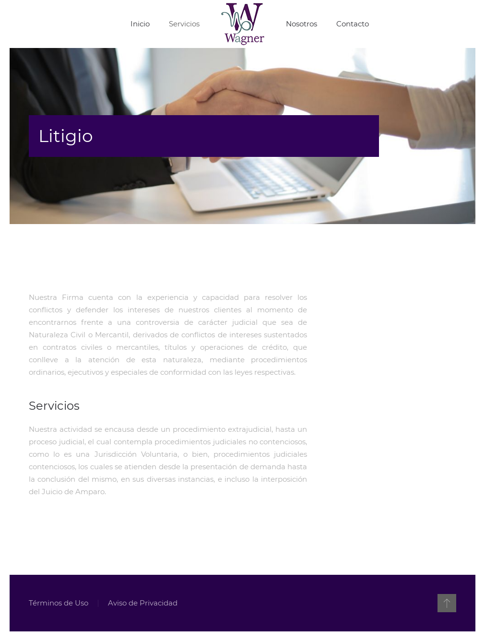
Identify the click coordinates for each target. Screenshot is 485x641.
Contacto (352, 23)
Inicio (140, 23)
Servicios (184, 23)
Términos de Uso (58, 602)
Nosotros (301, 23)
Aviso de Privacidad (142, 602)
